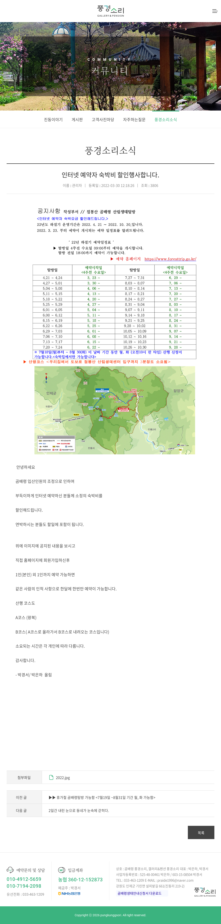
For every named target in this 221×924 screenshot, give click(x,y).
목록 (201, 832)
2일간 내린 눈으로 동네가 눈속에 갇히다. (79, 810)
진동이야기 (53, 119)
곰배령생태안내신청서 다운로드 (140, 893)
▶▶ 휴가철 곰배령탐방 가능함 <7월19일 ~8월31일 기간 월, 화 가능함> (102, 797)
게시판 (77, 119)
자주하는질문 (134, 119)
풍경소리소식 (165, 119)
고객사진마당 (103, 119)
